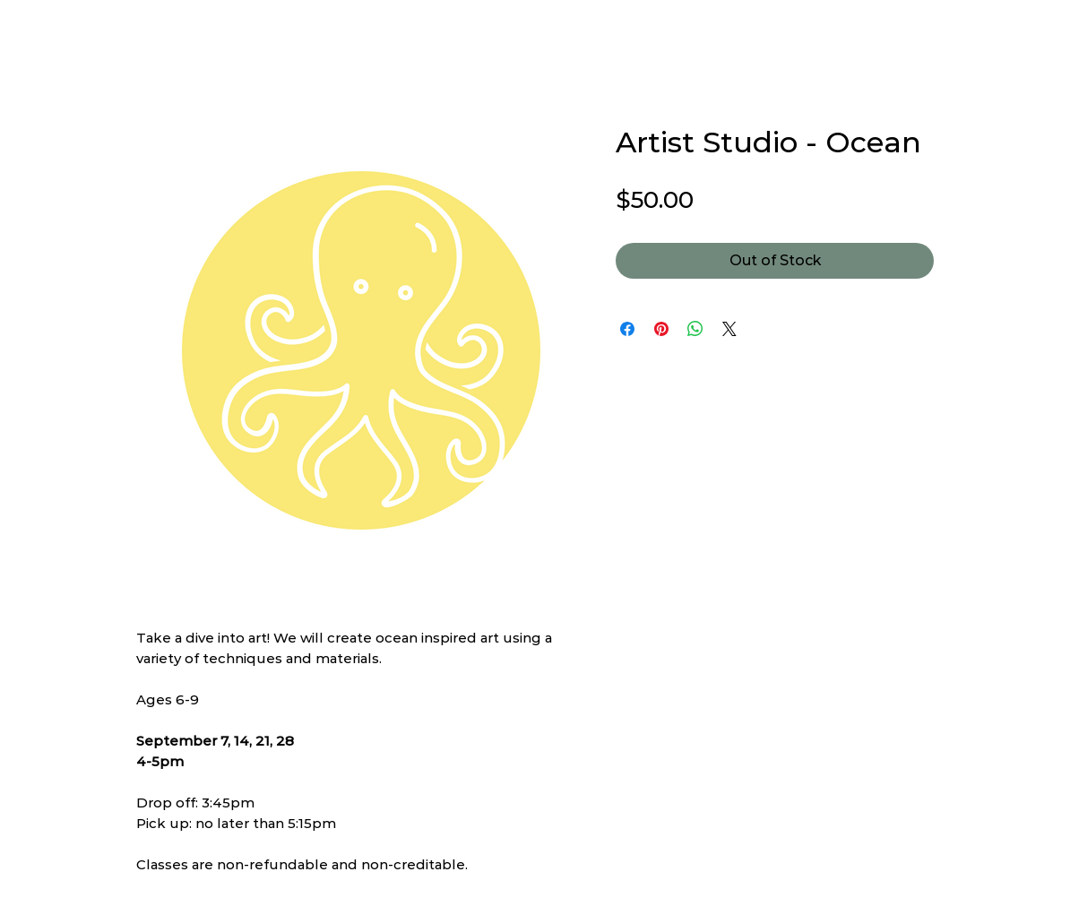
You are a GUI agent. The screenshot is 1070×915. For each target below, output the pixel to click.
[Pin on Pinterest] (661, 329)
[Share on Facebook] (627, 329)
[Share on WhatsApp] (695, 329)
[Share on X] (729, 329)
